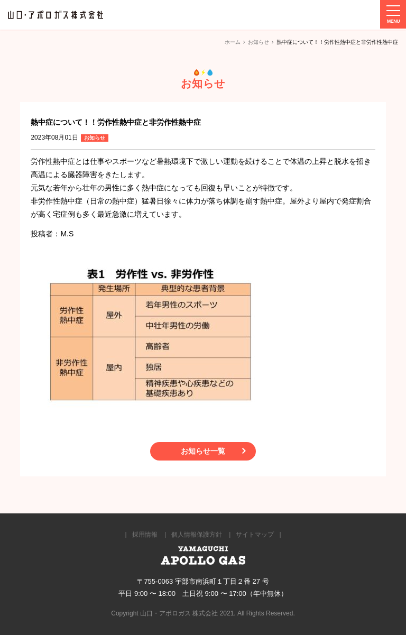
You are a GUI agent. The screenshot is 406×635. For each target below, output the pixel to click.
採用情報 (145, 534)
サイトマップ (255, 534)
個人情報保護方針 (196, 534)
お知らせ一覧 (203, 451)
